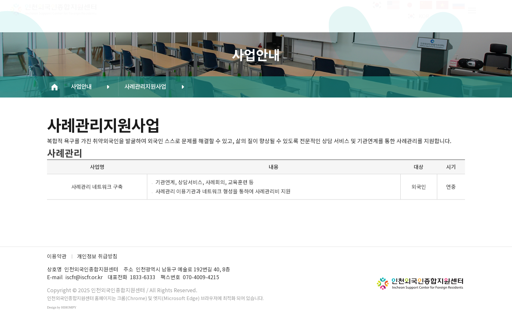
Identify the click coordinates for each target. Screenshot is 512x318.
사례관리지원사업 (155, 86)
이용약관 (57, 256)
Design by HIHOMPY (61, 307)
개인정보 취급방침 (97, 256)
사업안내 (92, 86)
